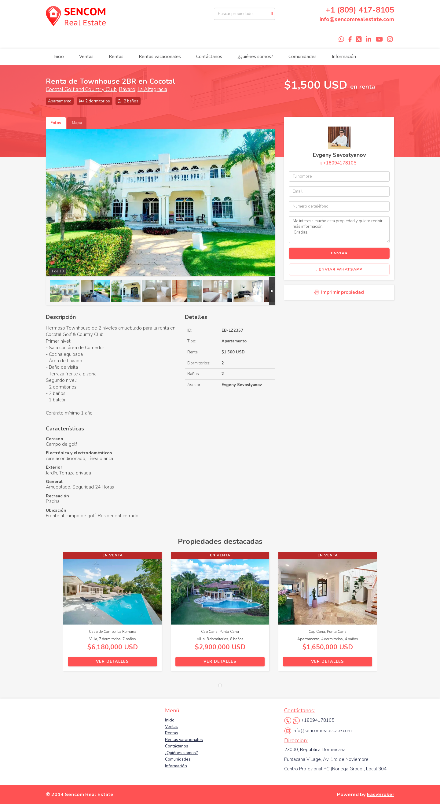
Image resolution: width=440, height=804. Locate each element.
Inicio (58, 56)
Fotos (55, 123)
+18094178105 (339, 163)
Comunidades (302, 56)
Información (344, 56)
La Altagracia (152, 89)
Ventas (86, 56)
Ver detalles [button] (112, 661)
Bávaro (127, 89)
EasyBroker (380, 794)
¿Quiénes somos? (255, 56)
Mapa (77, 123)
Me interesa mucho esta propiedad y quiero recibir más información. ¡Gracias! (339, 229)
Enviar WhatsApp (339, 269)
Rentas (116, 56)
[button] (54, 614)
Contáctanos (209, 56)
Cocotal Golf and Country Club (81, 89)
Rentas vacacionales (160, 56)
